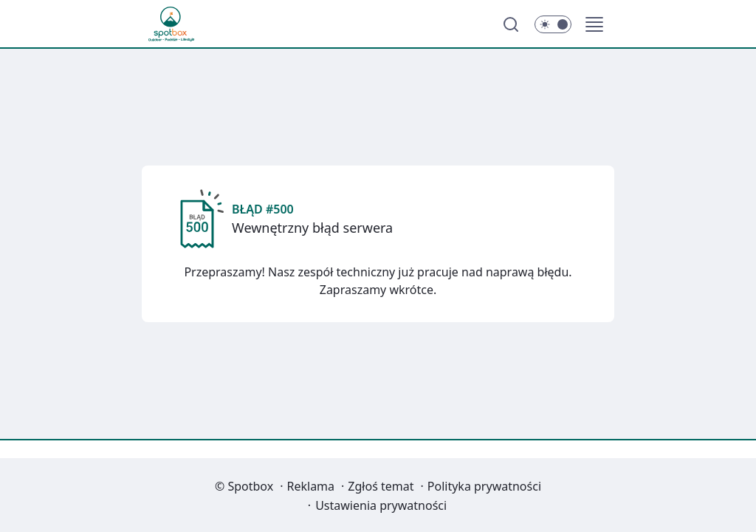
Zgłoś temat (380, 486)
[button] (594, 24)
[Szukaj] (511, 24)
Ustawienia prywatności (381, 505)
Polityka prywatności (484, 486)
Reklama (311, 486)
